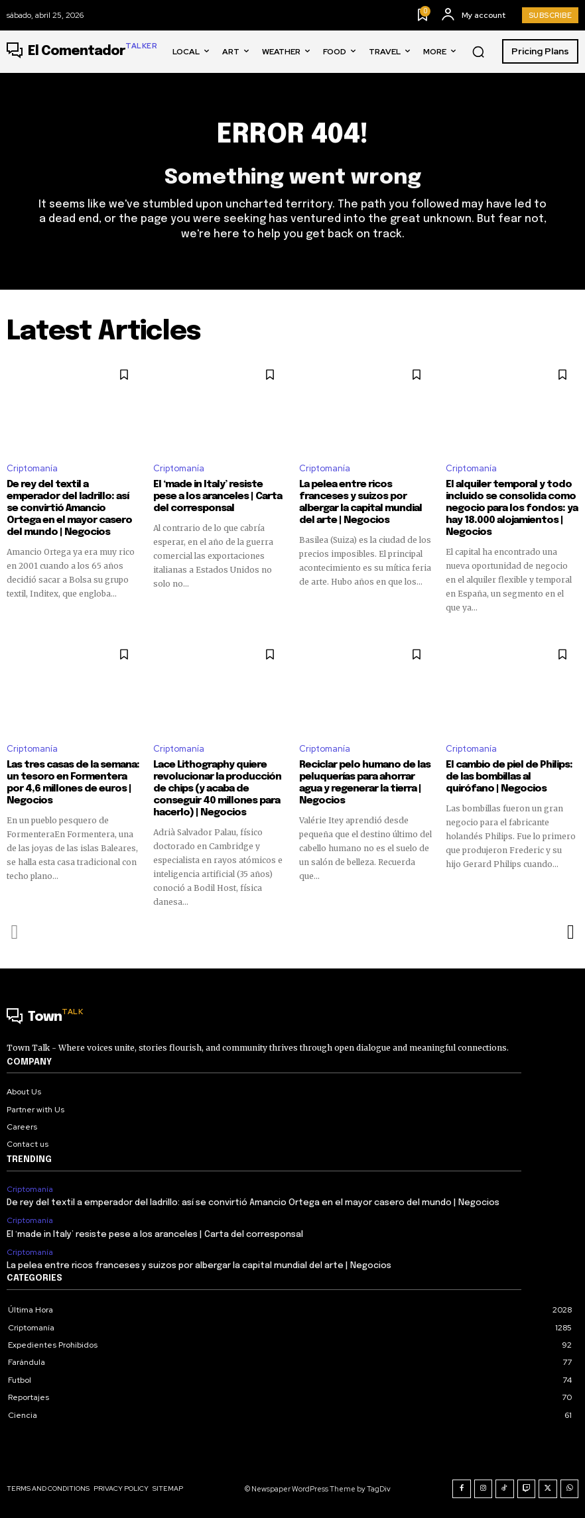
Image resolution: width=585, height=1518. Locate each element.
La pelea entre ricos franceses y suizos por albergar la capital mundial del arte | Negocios (360, 502)
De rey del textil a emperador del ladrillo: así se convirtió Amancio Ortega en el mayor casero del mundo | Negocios (69, 508)
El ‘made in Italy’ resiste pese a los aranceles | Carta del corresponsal (217, 496)
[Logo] (82, 51)
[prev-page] (15, 932)
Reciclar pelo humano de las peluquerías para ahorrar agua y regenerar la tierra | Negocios (364, 783)
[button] (478, 52)
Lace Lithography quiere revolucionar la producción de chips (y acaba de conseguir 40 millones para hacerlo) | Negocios (217, 789)
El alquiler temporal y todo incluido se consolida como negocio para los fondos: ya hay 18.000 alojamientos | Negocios (512, 508)
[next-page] (570, 932)
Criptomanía (32, 469)
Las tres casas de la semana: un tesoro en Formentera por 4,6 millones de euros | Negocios (73, 783)
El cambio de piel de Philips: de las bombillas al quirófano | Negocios (509, 777)
